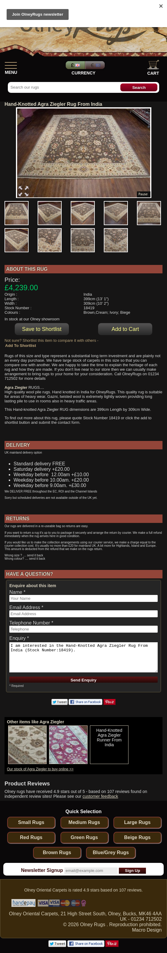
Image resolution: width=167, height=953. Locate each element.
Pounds (74, 65)
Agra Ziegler (16, 387)
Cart (153, 68)
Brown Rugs (57, 852)
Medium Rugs (84, 822)
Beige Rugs (137, 837)
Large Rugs (137, 822)
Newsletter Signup (42, 870)
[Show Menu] (11, 64)
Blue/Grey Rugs (111, 852)
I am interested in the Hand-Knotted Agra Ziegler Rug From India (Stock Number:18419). (83, 657)
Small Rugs (31, 822)
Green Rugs (84, 837)
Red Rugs (31, 837)
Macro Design (147, 930)
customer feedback (100, 796)
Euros (95, 65)
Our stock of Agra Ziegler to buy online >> (40, 769)
